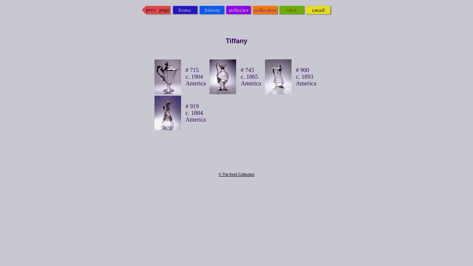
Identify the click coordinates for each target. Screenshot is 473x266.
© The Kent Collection (236, 175)
